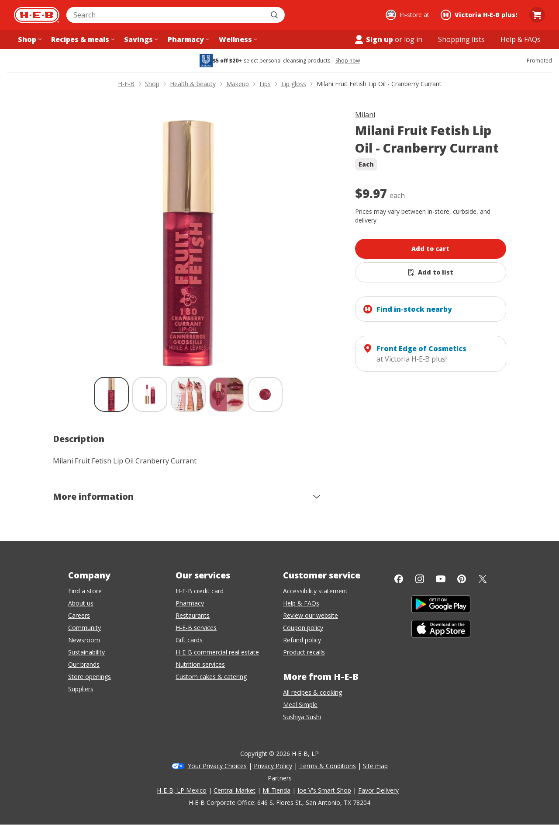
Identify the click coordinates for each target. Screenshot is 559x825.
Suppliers (80, 689)
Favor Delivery (378, 790)
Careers (79, 615)
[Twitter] (482, 578)
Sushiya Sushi (302, 717)
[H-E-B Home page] (36, 15)
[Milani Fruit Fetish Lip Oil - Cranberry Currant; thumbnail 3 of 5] (188, 394)
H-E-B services (196, 627)
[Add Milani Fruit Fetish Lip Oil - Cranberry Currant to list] (431, 272)
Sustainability (86, 652)
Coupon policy (303, 627)
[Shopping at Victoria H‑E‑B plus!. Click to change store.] (480, 15)
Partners (280, 778)
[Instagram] (419, 578)
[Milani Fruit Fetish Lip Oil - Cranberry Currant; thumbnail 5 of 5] (265, 394)
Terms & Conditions (327, 766)
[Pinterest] (461, 578)
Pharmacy (190, 603)
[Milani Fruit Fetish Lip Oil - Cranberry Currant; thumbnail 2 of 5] (149, 394)
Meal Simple (300, 704)
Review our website (310, 615)
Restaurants (193, 615)
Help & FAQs (301, 603)
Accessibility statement (315, 591)
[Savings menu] (140, 39)
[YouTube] (440, 578)
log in (413, 39)
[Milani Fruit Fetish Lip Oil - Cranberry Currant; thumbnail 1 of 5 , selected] (111, 394)
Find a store (85, 591)
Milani (365, 114)
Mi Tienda (276, 790)
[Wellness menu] (237, 39)
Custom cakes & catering (211, 676)
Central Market (234, 790)
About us (80, 603)
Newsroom (84, 640)
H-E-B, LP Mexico (182, 790)
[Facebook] (398, 578)
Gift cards (189, 640)
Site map (375, 766)
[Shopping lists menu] (461, 39)
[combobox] (166, 15)
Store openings (89, 676)
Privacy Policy (273, 766)
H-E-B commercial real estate (217, 652)
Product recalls (304, 652)
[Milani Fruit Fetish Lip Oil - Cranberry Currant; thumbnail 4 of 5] (226, 394)
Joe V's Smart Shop (324, 790)
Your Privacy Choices (217, 766)
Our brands (84, 664)
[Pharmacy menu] (187, 39)
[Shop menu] (29, 39)
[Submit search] (275, 15)
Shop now (347, 60)
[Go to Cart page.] (537, 15)
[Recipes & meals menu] (82, 39)
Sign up (373, 39)
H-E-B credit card (200, 591)
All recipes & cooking (312, 692)
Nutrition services (200, 664)
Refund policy (302, 640)
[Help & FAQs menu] (520, 39)
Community (84, 627)
